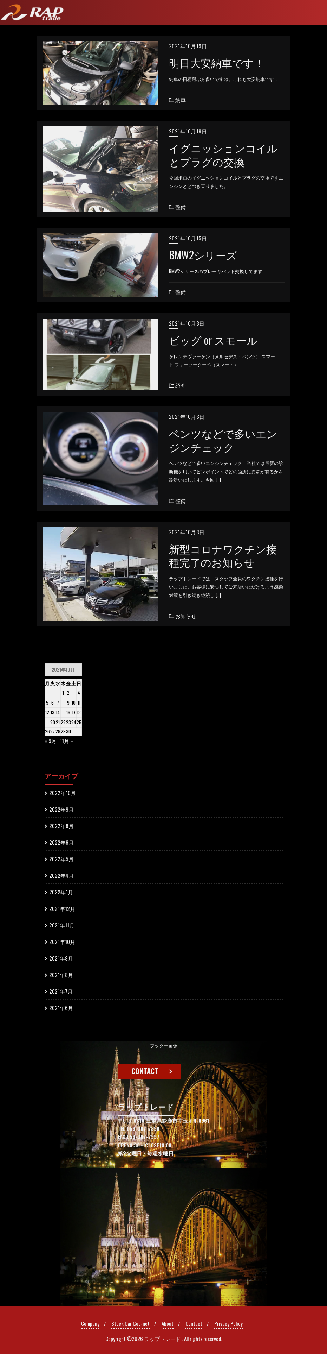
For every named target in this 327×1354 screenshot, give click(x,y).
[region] (163, 1173)
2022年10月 (62, 792)
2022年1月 (61, 892)
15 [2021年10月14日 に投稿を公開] (63, 712)
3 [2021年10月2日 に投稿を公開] (73, 693)
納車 (177, 99)
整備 (177, 206)
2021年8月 (61, 974)
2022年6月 (61, 842)
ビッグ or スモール (213, 340)
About (168, 1323)
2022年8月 (61, 826)
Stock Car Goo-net (130, 1323)
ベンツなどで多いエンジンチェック (223, 440)
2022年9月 (61, 809)
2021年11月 (61, 925)
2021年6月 (61, 1008)
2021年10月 (62, 941)
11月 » (66, 740)
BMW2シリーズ (203, 255)
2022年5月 (61, 859)
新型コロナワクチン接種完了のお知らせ (223, 555)
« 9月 (51, 740)
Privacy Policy (228, 1323)
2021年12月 (62, 908)
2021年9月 (61, 958)
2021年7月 (61, 991)
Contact (193, 1323)
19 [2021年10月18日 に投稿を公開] (47, 722)
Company (90, 1323)
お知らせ (182, 615)
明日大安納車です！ (216, 62)
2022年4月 (61, 875)
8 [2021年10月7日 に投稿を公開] (63, 702)
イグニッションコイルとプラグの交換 (223, 154)
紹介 (177, 385)
